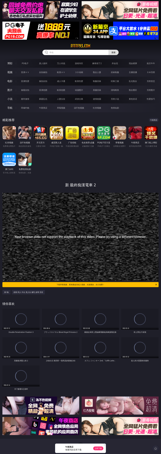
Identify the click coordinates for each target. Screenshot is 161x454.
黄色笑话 (133, 99)
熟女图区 (133, 90)
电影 (9, 81)
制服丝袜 (97, 81)
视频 (9, 72)
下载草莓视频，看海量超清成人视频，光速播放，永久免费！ (107, 284)
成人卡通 (61, 81)
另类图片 (151, 90)
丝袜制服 (115, 72)
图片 (9, 90)
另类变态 (151, 81)
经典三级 (115, 81)
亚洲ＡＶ (25, 72)
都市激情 (25, 99)
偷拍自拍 (43, 81)
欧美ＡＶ (61, 72)
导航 (9, 107)
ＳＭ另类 (151, 72)
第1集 (6, 292)
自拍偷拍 (43, 72)
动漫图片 (79, 90)
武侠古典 (79, 99)
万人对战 (61, 63)
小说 (9, 99)
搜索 (113, 52)
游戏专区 (79, 63)
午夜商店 (43, 107)
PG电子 (25, 63)
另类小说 (115, 99)
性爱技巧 (151, 99)
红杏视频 (97, 107)
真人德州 (43, 63)
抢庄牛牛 (151, 63)
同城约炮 (25, 107)
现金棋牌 (133, 63)
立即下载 (98, 448)
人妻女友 (61, 99)
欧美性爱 (79, 81)
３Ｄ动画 (79, 72)
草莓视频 (61, 107)
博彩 (9, 63)
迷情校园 (97, 99)
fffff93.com (80, 45)
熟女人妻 (97, 72)
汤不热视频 (79, 107)
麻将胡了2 (97, 63)
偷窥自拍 (25, 90)
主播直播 (133, 72)
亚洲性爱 (25, 81)
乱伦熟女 (133, 81)
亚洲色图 (43, 90)
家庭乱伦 (43, 99)
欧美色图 (61, 90)
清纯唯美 (115, 90)
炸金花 (115, 63)
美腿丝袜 (97, 90)
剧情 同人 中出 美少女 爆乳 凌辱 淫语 (28, 292)
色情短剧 (115, 107)
